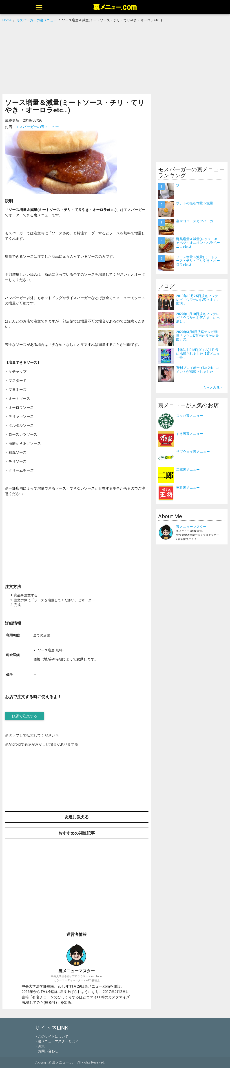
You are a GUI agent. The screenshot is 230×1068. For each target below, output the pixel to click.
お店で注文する (24, 716)
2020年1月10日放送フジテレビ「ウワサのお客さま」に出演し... (198, 317)
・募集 (40, 1046)
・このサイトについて (51, 1036)
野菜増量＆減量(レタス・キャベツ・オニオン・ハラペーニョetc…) (198, 243)
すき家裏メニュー (189, 433)
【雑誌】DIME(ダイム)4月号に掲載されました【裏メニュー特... (198, 353)
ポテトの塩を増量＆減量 (194, 203)
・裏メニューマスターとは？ (56, 1041)
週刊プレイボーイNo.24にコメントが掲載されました (197, 370)
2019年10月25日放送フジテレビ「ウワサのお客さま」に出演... (198, 299)
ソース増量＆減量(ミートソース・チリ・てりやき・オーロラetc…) (198, 260)
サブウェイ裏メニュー (193, 451)
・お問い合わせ (46, 1051)
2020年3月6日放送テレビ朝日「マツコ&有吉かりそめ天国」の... (197, 335)
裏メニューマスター (191, 526)
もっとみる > (213, 387)
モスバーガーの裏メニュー (37, 126)
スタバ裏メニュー (189, 415)
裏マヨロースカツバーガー (196, 221)
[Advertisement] (115, 58)
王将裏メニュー (188, 487)
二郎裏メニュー (188, 469)
